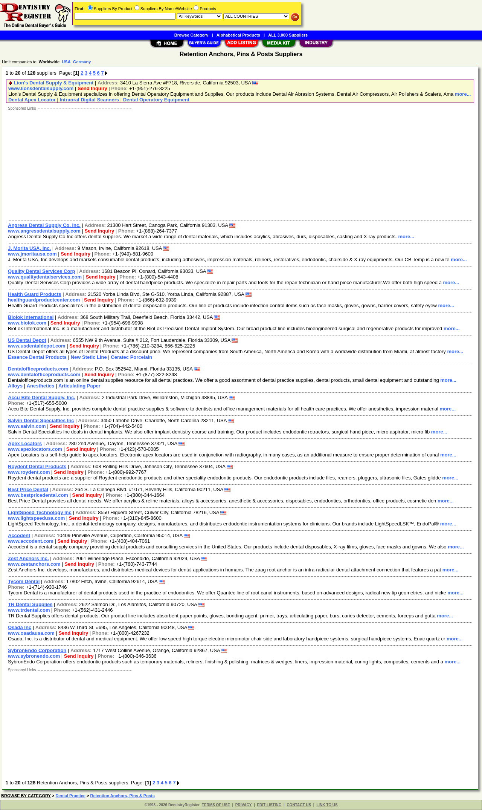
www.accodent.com (30, 541)
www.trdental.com (29, 610)
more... (463, 94)
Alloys (15, 386)
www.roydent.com (29, 472)
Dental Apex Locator (32, 100)
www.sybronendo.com (34, 656)
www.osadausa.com (31, 633)
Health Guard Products (34, 294)
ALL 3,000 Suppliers (288, 35)
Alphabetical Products (238, 35)
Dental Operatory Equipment (156, 100)
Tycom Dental (24, 581)
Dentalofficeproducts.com (38, 369)
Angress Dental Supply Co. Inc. (44, 225)
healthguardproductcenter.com (44, 300)
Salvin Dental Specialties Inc (41, 420)
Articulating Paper (79, 386)
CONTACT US (299, 805)
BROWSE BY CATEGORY (26, 795)
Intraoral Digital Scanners (89, 100)
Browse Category (191, 35)
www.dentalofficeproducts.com (44, 374)
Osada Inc (19, 627)
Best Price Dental (28, 489)
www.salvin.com (27, 426)
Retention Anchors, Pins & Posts (122, 795)
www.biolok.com (27, 323)
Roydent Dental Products (37, 466)
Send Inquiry (92, 88)
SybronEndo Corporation (37, 650)
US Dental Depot (27, 340)
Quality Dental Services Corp (41, 271)
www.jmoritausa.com (32, 254)
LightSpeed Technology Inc (40, 512)
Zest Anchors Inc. (28, 558)
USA (66, 62)
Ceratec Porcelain (131, 357)
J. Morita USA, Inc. (29, 248)
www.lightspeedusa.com (36, 518)
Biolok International (30, 317)
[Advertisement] (231, 163)
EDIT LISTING (269, 805)
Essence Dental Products (37, 357)
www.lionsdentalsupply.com (40, 88)
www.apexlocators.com (35, 449)
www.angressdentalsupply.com (44, 231)
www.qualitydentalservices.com (45, 277)
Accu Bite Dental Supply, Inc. (41, 397)
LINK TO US (326, 805)
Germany (82, 62)
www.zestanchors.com (34, 564)
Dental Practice (70, 795)
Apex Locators (25, 443)
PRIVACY (243, 805)
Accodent (19, 535)
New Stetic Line (89, 357)
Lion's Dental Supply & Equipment (54, 83)
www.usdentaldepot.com (37, 346)
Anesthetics (41, 386)
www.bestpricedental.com (38, 495)
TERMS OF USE (216, 805)
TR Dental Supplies (30, 604)
